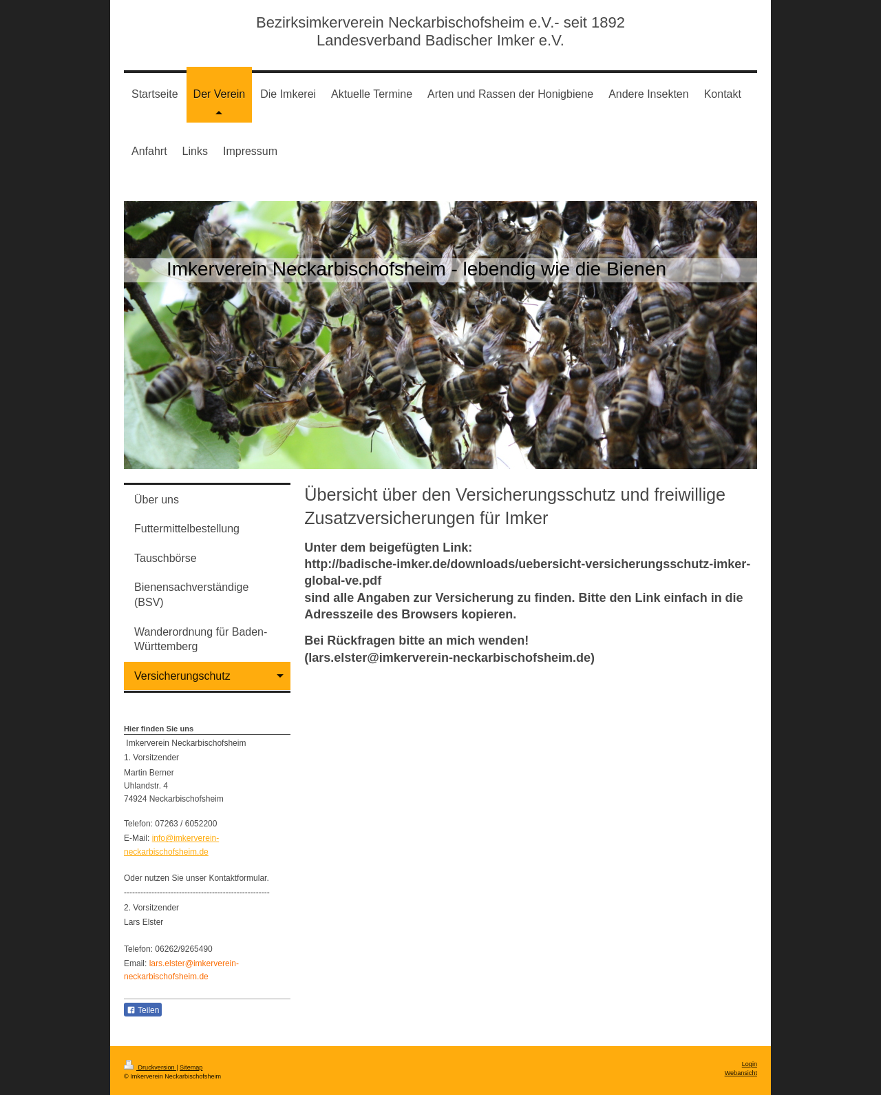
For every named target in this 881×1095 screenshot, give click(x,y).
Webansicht (741, 1073)
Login (749, 1064)
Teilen (143, 1010)
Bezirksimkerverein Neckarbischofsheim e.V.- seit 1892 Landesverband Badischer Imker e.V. (440, 31)
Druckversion (150, 1067)
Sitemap (191, 1067)
